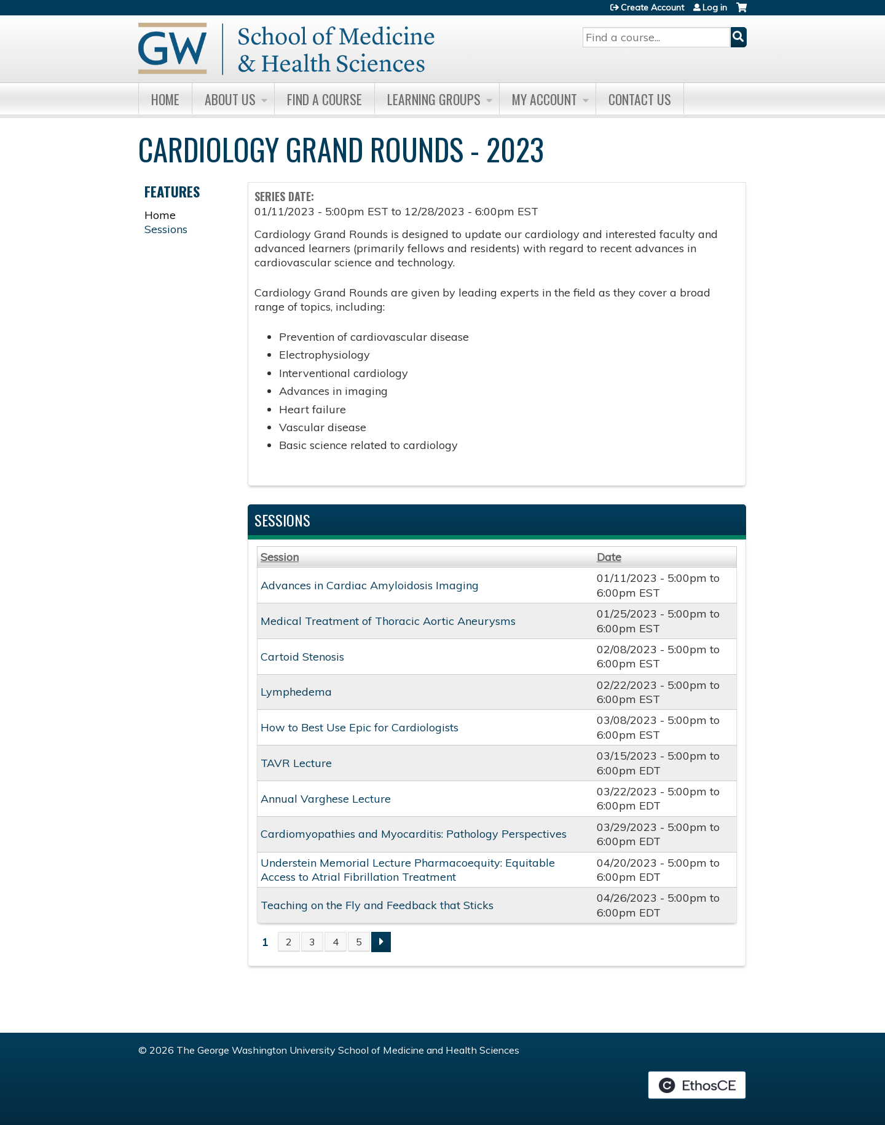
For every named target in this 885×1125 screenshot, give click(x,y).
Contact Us (639, 99)
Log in (714, 7)
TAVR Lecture (296, 763)
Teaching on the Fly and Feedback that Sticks (377, 905)
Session (280, 557)
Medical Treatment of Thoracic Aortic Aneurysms (388, 621)
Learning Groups (434, 99)
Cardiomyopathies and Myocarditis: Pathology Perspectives (414, 834)
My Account (544, 99)
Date (609, 557)
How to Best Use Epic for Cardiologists (359, 727)
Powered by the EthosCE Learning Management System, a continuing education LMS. (697, 1085)
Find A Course (324, 99)
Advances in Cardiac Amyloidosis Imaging (370, 585)
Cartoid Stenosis (302, 657)
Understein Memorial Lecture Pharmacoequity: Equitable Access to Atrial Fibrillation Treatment (408, 870)
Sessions (165, 229)
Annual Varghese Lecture (326, 799)
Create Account (652, 7)
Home (165, 99)
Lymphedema (296, 692)
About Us (230, 99)
